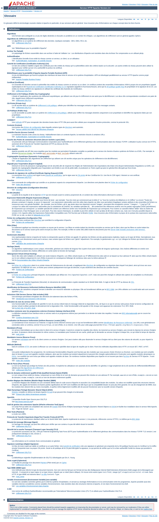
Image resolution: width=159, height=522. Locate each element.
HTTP (43, 195)
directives (68, 127)
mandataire (24, 339)
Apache (6, 11)
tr (156, 19)
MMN (53, 380)
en (138, 19)
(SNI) (33, 302)
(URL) (63, 320)
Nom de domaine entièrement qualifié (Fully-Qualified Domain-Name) (34, 373)
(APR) (65, 73)
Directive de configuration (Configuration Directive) (27, 188)
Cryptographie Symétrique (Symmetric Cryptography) (28, 156)
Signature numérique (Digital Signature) (22, 444)
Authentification (13, 56)
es (142, 19)
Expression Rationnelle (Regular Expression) (25, 198)
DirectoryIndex (25, 153)
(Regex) (46, 198)
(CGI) (73, 311)
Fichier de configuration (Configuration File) (24, 218)
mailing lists (147, 509)
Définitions (14, 29)
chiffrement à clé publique (47, 105)
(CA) (47, 64)
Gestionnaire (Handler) (16, 235)
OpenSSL (11, 397)
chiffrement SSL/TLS (23, 43)
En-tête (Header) (13, 193)
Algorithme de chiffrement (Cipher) (21, 39)
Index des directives (23, 185)
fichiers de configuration (33, 127)
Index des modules (23, 361)
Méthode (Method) (14, 345)
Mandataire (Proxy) (14, 328)
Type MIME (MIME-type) (16, 468)
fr (146, 19)
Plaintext (43, 463)
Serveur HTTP (15, 11)
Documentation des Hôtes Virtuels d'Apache (33, 260)
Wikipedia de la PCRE (42, 215)
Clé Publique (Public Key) (17, 111)
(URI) (64, 287)
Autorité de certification (53, 175)
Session (10, 439)
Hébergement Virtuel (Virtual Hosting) (22, 254)
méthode (18, 122)
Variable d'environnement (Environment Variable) (26, 480)
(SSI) (46, 294)
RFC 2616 (135, 419)
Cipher (64, 463)
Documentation (27, 11)
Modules (125, 4)
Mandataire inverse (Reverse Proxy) (21, 337)
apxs (31, 409)
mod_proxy (20, 334)
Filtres (18, 232)
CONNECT (11, 120)
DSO (113, 407)
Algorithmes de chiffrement (33, 368)
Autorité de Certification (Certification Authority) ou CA (46, 87)
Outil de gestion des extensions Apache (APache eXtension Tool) (32, 405)
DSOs (14, 356)
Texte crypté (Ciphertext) (17, 461)
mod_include (63, 153)
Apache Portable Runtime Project (28, 79)
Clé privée (81, 175)
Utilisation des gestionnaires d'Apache (30, 243)
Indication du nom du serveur (18, 302)
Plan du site (153, 4)
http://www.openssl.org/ (23, 402)
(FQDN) (64, 373)
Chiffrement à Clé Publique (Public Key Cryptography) (28, 94)
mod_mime (20, 477)
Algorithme (11, 34)
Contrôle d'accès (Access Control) (20, 132)
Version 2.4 (38, 11)
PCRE (90, 213)
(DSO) (50, 390)
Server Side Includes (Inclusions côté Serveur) (128, 230)
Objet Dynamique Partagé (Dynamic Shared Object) (27, 390)
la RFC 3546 (30, 308)
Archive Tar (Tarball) (15, 51)
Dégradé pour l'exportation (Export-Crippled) (24, 164)
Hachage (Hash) (13, 246)
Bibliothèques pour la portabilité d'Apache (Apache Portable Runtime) (34, 73)
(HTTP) (60, 417)
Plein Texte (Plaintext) (15, 412)
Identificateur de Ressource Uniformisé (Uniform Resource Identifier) (34, 287)
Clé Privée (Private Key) (16, 103)
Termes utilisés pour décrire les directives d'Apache (35, 129)
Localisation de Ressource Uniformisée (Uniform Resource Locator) (34, 320)
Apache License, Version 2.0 (23, 518)
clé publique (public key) (115, 87)
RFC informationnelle (130, 313)
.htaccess (11, 263)
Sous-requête (12, 149)
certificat (29, 175)
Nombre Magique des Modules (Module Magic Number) (28, 380)
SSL (132, 282)
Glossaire (145, 4)
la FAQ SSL (19, 308)
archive (126, 356)
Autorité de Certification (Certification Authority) (26, 64)
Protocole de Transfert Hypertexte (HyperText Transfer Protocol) (32, 417)
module (55, 407)
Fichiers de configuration (25, 222)
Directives (132, 4)
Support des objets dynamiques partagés (31, 394)
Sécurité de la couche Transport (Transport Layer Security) (30, 429)
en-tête (44, 474)
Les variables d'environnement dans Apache (32, 486)
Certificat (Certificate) (15, 82)
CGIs (20, 241)
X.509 (9, 489)
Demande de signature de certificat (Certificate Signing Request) (32, 173)
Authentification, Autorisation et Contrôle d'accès (34, 137)
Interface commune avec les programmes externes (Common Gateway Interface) (38, 311)
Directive (10, 180)
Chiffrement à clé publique (57, 113)
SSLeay (10, 455)
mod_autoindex (49, 153)
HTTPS (10, 280)
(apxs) (61, 405)
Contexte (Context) (14, 125)
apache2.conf (12, 272)
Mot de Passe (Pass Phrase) (18, 364)
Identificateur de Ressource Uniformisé (118, 323)
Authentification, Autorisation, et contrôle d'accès (34, 61)
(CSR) (60, 173)
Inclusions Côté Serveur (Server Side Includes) (25, 294)
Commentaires (16, 500)
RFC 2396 (110, 289)
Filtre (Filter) (12, 225)
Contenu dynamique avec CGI (27, 318)
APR (9, 46)
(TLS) (56, 429)
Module (10, 350)
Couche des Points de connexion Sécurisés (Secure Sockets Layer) (34, 140)
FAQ (138, 4)
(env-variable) (51, 480)
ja (149, 19)
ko (152, 19)
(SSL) (63, 140)
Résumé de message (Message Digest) (22, 422)
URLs (21, 291)
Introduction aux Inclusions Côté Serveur (31, 299)
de (134, 19)
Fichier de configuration (119, 182)
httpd (25, 354)
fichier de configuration (22, 265)
